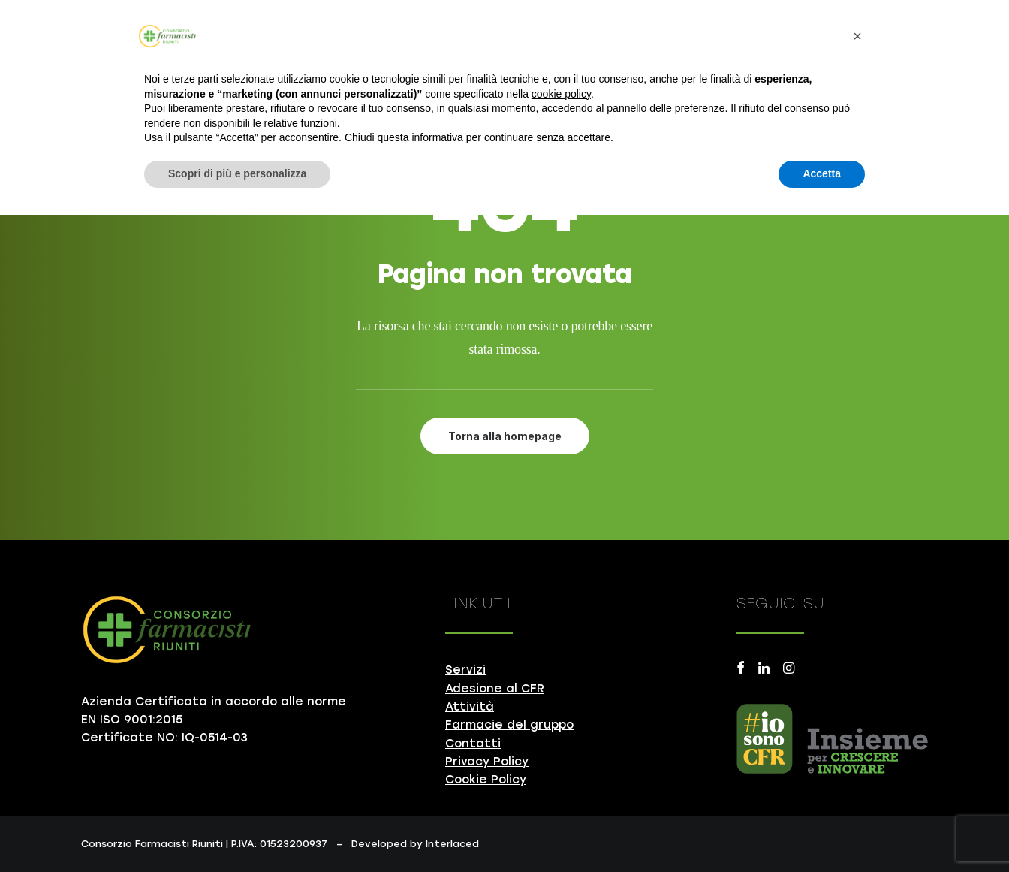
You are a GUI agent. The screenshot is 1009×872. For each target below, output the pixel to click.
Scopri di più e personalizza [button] (237, 173)
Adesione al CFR (494, 688)
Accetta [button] (822, 173)
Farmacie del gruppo (509, 725)
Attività (469, 707)
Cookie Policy (485, 779)
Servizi (465, 670)
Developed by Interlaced (415, 843)
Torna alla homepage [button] (505, 436)
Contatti (473, 743)
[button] (740, 670)
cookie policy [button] (561, 94)
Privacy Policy (487, 761)
